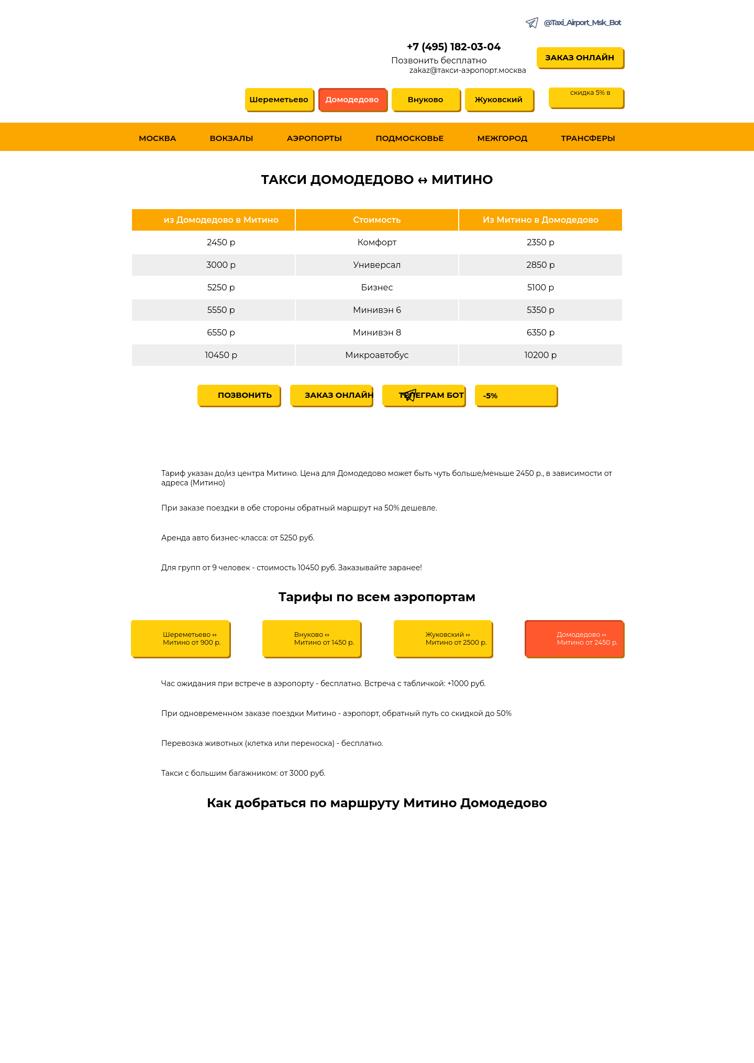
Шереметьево (277, 101)
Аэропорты (314, 140)
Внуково (424, 101)
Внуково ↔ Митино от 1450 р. (331, 642)
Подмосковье (409, 140)
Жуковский (497, 101)
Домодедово (351, 101)
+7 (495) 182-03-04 (450, 48)
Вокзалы (231, 140)
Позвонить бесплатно (426, 63)
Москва (157, 140)
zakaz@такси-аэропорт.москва (454, 72)
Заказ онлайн (573, 59)
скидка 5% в (592, 95)
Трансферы (588, 140)
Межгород (503, 140)
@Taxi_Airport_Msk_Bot (582, 22)
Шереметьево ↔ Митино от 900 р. (202, 642)
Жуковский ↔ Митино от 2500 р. (454, 642)
